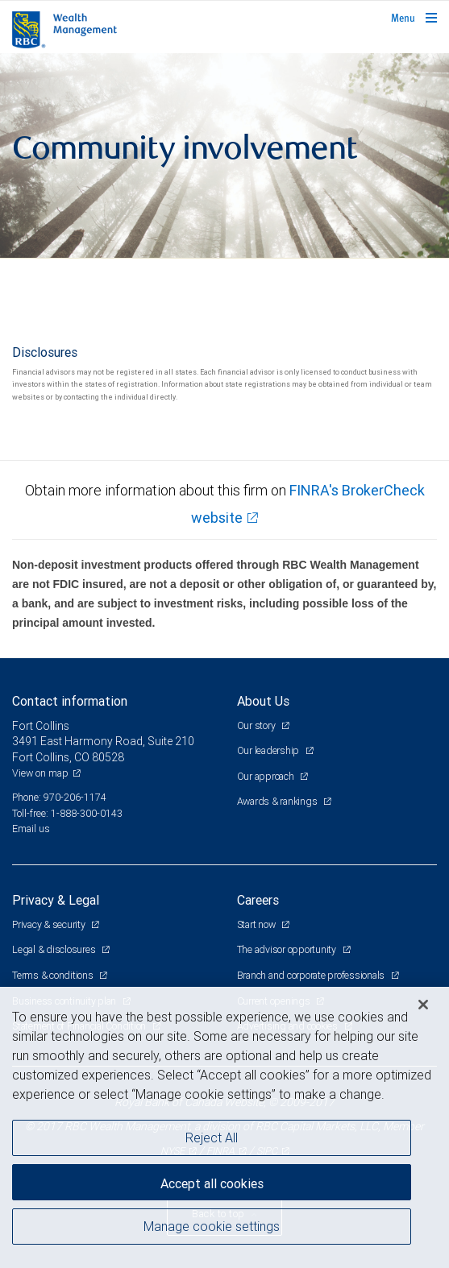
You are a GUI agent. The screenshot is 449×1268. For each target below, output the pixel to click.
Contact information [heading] (69, 701)
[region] (224, 1127)
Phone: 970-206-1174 (59, 797)
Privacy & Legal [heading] (55, 900)
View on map (40, 773)
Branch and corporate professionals (312, 975)
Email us (31, 828)
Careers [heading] (258, 900)
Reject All (211, 1137)
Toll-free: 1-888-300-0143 (67, 813)
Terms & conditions (53, 975)
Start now (257, 924)
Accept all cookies (212, 1183)
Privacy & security (49, 924)
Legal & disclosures (55, 949)
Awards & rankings (278, 801)
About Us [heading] (263, 701)
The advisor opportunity (288, 949)
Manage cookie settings (211, 1226)
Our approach (267, 776)
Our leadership (269, 750)
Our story (257, 725)
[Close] (423, 1004)
